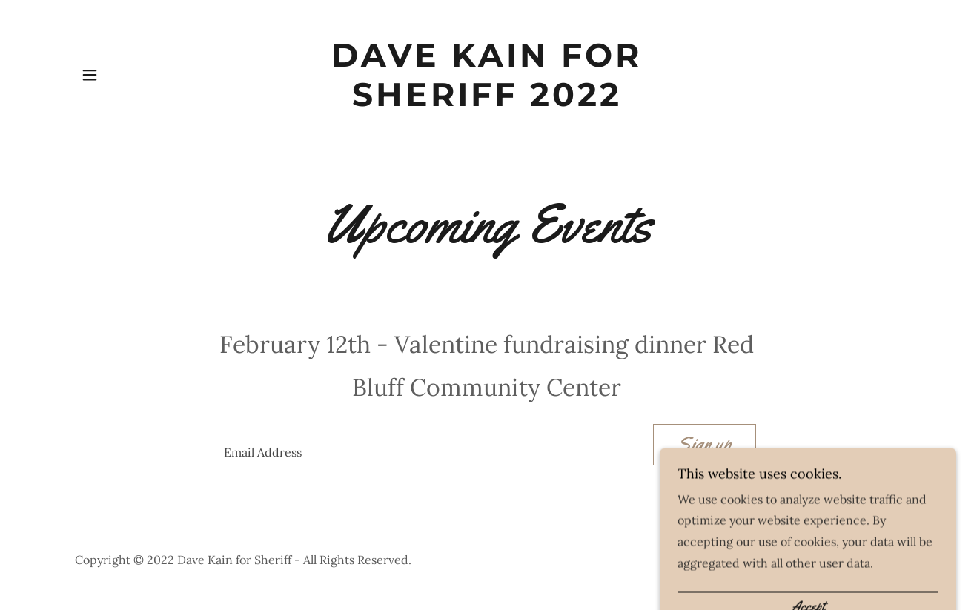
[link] (487, 101)
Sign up (705, 444)
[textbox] (426, 444)
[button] (90, 75)
